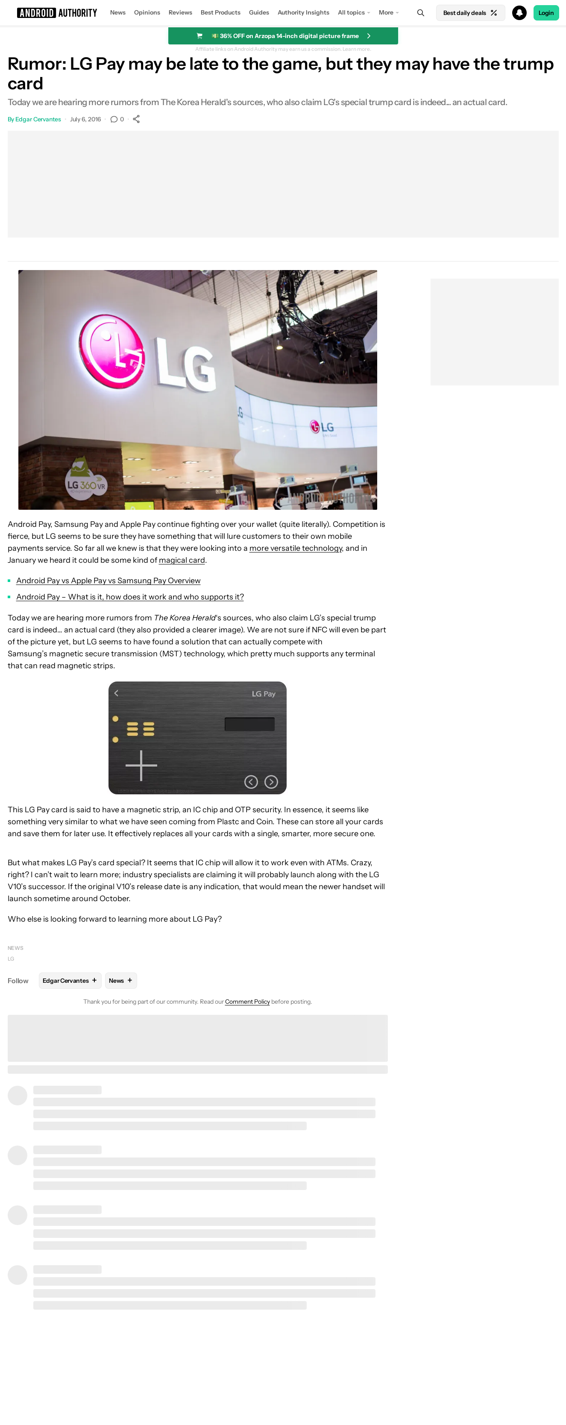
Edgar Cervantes (38, 119)
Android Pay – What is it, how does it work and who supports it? (130, 597)
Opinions (147, 12)
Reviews (180, 12)
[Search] (420, 12)
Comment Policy (247, 1001)
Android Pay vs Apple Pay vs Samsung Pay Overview (108, 580)
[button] (283, 13)
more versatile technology (295, 548)
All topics (351, 12)
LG (11, 958)
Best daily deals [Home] (470, 13)
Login (546, 13)
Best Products (220, 12)
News (118, 12)
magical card (182, 560)
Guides (259, 12)
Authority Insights (303, 12)
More (386, 12)
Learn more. (357, 49)
